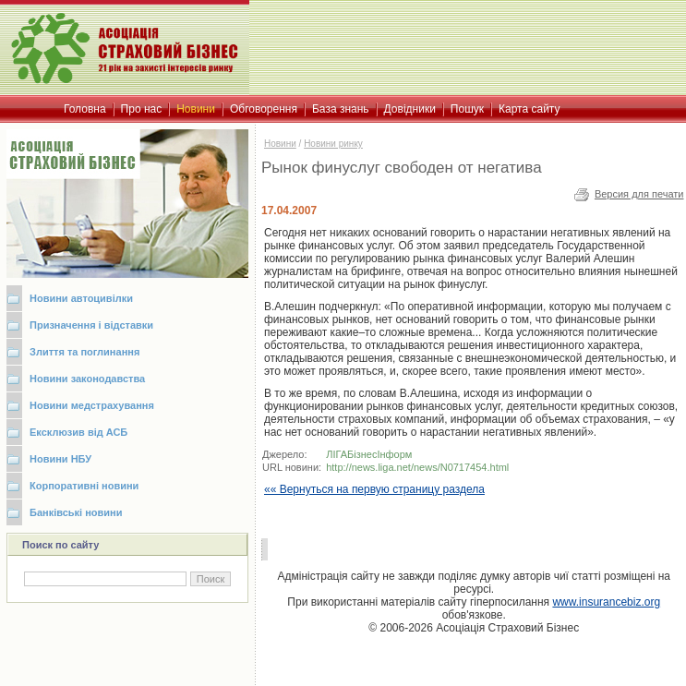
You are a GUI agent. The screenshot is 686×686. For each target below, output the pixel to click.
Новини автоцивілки (81, 298)
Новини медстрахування (92, 405)
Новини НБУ (60, 458)
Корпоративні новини (84, 485)
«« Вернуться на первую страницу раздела (374, 489)
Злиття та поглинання (84, 351)
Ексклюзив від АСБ (78, 432)
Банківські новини (76, 512)
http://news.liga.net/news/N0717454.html (417, 467)
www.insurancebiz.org (606, 602)
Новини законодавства (87, 378)
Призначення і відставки (91, 325)
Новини (280, 143)
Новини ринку (333, 143)
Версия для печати (639, 193)
